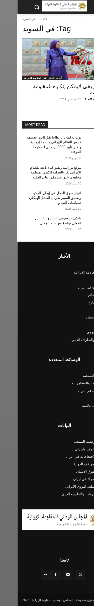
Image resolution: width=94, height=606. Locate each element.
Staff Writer (76, 99)
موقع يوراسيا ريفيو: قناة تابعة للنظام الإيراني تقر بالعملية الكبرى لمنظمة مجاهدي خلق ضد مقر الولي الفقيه (38, 172)
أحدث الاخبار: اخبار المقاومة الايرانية (25, 78)
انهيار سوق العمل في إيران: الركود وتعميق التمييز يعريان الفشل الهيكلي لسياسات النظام (38, 198)
